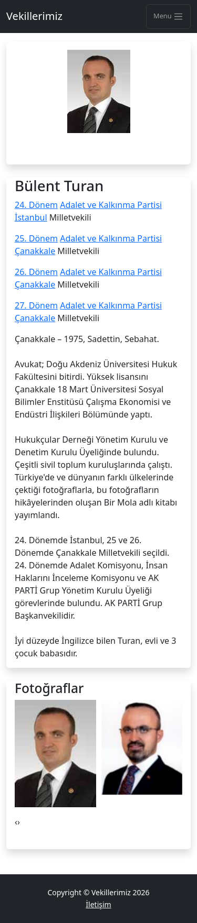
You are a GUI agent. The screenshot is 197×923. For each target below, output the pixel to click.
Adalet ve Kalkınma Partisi (111, 205)
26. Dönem (36, 272)
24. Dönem (36, 205)
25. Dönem (36, 238)
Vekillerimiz (34, 16)
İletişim (98, 904)
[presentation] (16, 822)
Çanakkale (35, 251)
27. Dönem (36, 305)
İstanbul (31, 217)
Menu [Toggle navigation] (168, 16)
